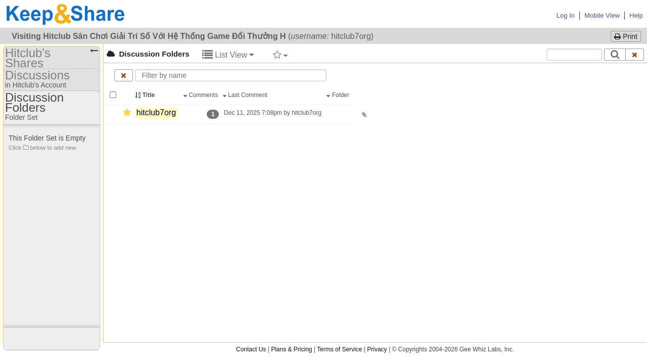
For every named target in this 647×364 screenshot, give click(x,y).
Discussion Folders (148, 54)
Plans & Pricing (291, 131)
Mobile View (602, 15)
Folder (339, 95)
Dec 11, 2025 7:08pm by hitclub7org (272, 112)
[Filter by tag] (280, 55)
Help (636, 15)
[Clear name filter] (123, 75)
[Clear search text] (635, 55)
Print (625, 36)
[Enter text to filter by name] (231, 75)
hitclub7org (156, 112)
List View (228, 55)
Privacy (377, 131)
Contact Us (251, 131)
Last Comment (246, 95)
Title (145, 95)
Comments (201, 95)
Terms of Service (339, 131)
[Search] (615, 55)
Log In (566, 15)
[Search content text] (574, 55)
